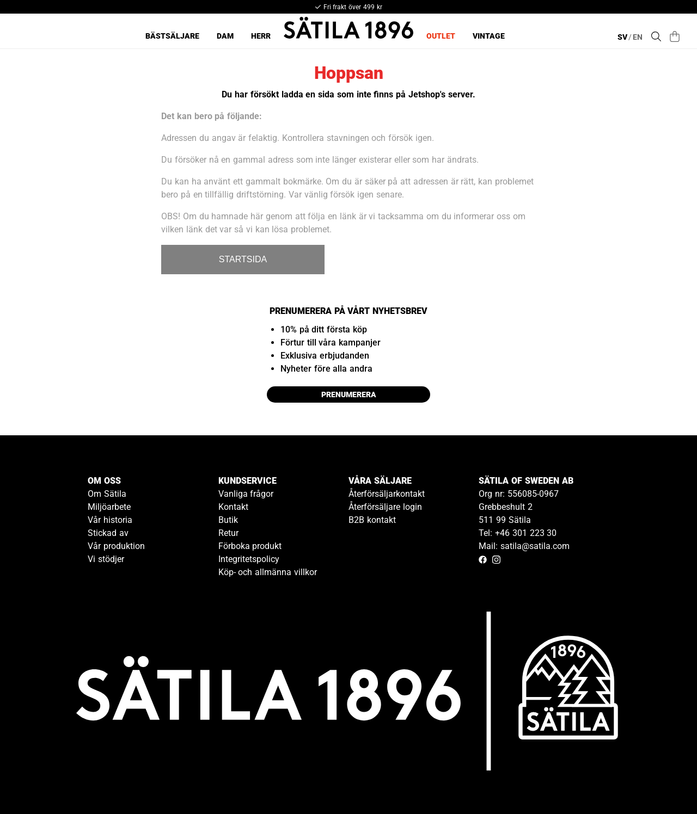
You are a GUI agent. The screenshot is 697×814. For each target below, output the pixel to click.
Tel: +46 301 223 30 (518, 533)
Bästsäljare (172, 36)
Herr (261, 36)
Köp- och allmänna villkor (267, 572)
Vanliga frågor (246, 494)
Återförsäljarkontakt (386, 494)
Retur (228, 533)
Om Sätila (107, 494)
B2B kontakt (372, 520)
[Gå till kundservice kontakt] (663, 780)
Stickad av (108, 533)
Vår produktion (116, 546)
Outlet (440, 36)
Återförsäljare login (385, 507)
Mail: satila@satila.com (524, 546)
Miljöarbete (109, 507)
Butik (228, 520)
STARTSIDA (243, 259)
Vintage (489, 36)
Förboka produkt (250, 546)
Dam (225, 36)
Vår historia (110, 520)
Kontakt (233, 507)
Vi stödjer (106, 559)
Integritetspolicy (248, 559)
